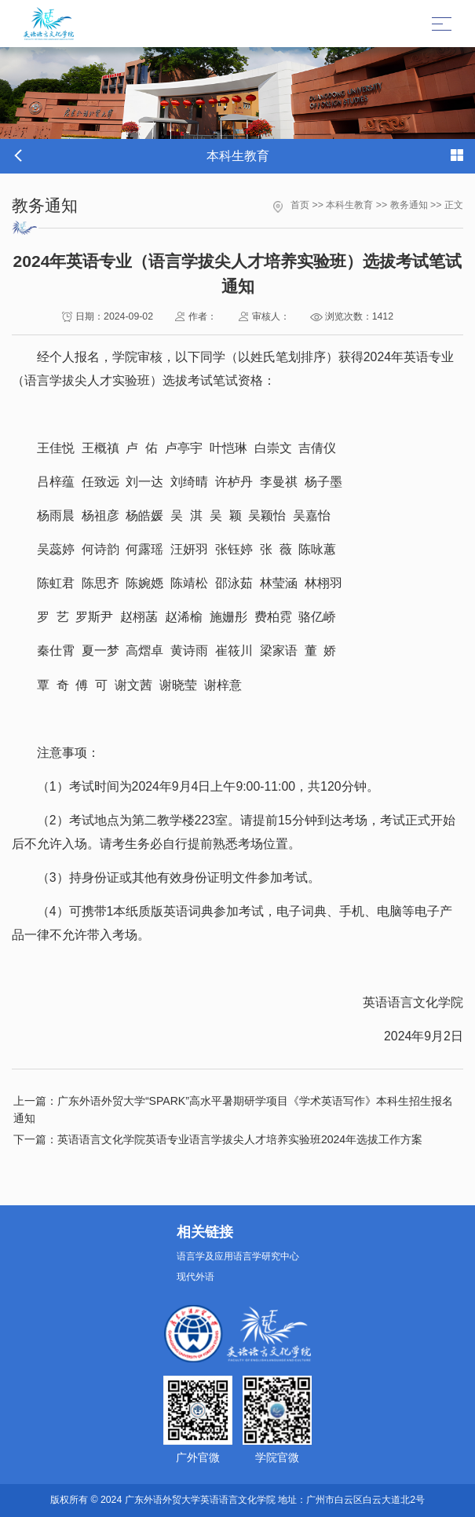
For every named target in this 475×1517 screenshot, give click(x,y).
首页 (299, 204)
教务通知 (409, 204)
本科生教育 (349, 204)
